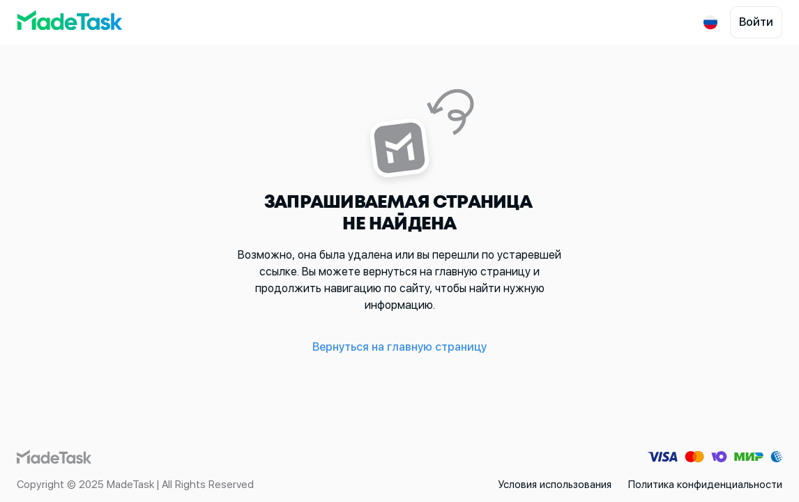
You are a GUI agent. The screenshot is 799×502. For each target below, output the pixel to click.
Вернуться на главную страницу (399, 346)
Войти (756, 22)
